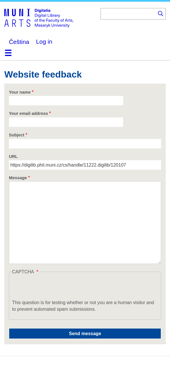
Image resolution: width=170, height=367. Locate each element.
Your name (20, 92)
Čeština (19, 41)
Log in (44, 41)
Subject (16, 135)
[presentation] (55, 288)
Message (18, 177)
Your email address (28, 113)
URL (13, 156)
